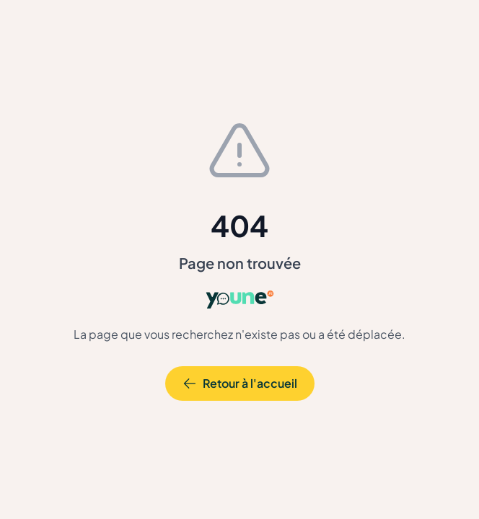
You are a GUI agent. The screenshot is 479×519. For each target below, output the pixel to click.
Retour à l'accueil (240, 383)
